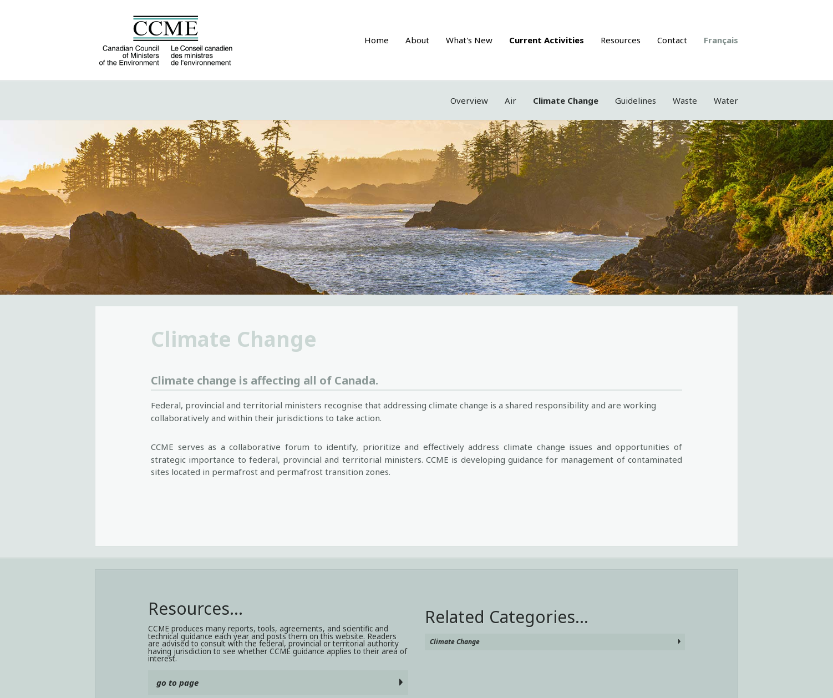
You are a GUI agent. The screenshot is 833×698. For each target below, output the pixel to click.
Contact (672, 39)
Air (510, 100)
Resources (621, 39)
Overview (469, 100)
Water (726, 100)
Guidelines (635, 100)
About (417, 39)
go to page (177, 682)
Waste (685, 100)
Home (376, 39)
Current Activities (546, 39)
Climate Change (565, 100)
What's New (469, 39)
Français (721, 39)
